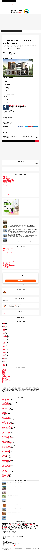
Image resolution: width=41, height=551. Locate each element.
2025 (4, 325)
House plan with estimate (7, 445)
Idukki (3, 371)
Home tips (4, 468)
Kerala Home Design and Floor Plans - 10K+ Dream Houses (18, 4)
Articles (3, 435)
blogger (36, 141)
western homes (5, 455)
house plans (8, 182)
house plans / (9, 181)
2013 (4, 360)
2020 (4, 332)
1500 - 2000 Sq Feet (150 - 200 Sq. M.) (10, 189)
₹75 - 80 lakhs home (7, 262)
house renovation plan (6, 460)
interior (3, 412)
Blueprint (4, 473)
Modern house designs (17, 46)
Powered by (20, 284)
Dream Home (5, 464)
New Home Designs (6, 422)
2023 (4, 328)
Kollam (3, 374)
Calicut (8, 376)
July (3, 343)
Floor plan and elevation (7, 421)
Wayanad (4, 382)
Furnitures (4, 470)
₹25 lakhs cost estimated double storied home (15, 517)
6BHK (18, 170)
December (5, 336)
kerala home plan (5, 407)
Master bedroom (5, 457)
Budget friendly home (6, 431)
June (4, 345)
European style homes (6, 454)
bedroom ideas (5, 441)
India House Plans (5, 406)
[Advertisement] (20, 21)
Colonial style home (6, 417)
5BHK (15, 170)
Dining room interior (6, 446)
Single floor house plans (8, 184)
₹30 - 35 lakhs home (7, 254)
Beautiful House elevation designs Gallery (14, 482)
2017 (4, 354)
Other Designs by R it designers (16, 105)
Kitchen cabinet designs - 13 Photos (13, 512)
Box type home (5, 413)
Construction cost (6, 436)
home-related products (30, 524)
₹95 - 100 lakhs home (7, 266)
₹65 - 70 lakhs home (6, 260)
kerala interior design (6, 428)
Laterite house (5, 461)
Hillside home (5, 469)
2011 (4, 363)
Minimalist (4, 456)
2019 (4, 333)
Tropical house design (6, 447)
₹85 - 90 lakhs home (6, 264)
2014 (4, 358)
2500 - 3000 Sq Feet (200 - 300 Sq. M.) (10, 190)
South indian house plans (7, 427)
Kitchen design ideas (6, 449)
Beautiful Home (5, 408)
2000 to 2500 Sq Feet (16, 45)
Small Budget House (6, 411)
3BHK (9, 170)
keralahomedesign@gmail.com (16, 544)
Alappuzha (4, 369)
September (5, 340)
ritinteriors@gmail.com (10, 114)
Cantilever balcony (6, 474)
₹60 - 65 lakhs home (6, 259)
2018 (4, 335)
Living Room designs (6, 432)
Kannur (3, 372)
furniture (18, 524)
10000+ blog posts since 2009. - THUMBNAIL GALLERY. (10, 548)
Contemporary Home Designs (8, 402)
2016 (4, 355)
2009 (4, 365)
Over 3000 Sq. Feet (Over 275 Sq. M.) (10, 191)
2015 (4, 357)
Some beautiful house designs (12, 495)
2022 (4, 329)
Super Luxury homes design (8, 425)
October (4, 339)
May (4, 346)
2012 (4, 361)
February (5, 351)
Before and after (5, 476)
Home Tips (5, 176)
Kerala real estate (5, 475)
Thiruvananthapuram (6, 380)
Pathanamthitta (5, 379)
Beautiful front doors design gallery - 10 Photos (15, 504)
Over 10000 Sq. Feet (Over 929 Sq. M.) (10, 194)
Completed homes (6, 430)
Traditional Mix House (6, 465)
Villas (3, 414)
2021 (4, 330)
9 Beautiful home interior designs (13, 491)
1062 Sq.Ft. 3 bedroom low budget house (14, 508)
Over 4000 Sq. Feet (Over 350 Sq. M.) (10, 192)
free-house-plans (5, 416)
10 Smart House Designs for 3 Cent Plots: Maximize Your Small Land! (20, 225)
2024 (4, 326)
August (4, 342)
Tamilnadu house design (7, 442)
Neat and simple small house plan (14, 234)
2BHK (7, 170)
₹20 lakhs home (6, 252)
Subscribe (20, 280)
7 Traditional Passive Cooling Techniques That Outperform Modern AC (20, 221)
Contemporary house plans (8, 180)
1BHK (4, 170)
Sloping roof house (6, 404)
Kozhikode (4, 376)
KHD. (23, 548)
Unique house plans (7, 183)
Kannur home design (26, 45)
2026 (4, 323)
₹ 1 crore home (5, 267)
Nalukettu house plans (6, 471)
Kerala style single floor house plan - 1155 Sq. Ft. (15, 487)
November (5, 338)
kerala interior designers (7, 459)
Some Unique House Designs (12, 499)
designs (6, 177)
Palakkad (4, 378)
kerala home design (9, 46)
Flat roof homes (5, 403)
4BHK (21, 45)
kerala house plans (6, 466)
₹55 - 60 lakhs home (7, 258)
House (6, 178)
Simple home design (6, 450)
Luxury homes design (6, 409)
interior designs (12, 524)
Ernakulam (4, 370)
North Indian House (6, 451)
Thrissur (3, 381)
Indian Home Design (6, 426)
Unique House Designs (6, 433)
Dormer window (5, 444)
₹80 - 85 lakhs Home (7, 263)
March (4, 349)
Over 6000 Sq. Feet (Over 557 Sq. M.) (10, 193)
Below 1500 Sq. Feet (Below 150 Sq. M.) (10, 188)
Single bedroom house (6, 478)
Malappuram (4, 377)
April (4, 348)
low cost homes (5, 452)
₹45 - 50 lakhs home (6, 256)
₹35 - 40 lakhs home (6, 255)
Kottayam (4, 375)
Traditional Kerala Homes (7, 423)
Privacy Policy (5, 313)
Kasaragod (4, 373)
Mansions (5, 195)
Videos (3, 440)
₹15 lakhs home (6, 250)
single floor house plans (7, 437)
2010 (4, 364)
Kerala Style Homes (6, 418)
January (4, 352)
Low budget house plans (8, 179)
